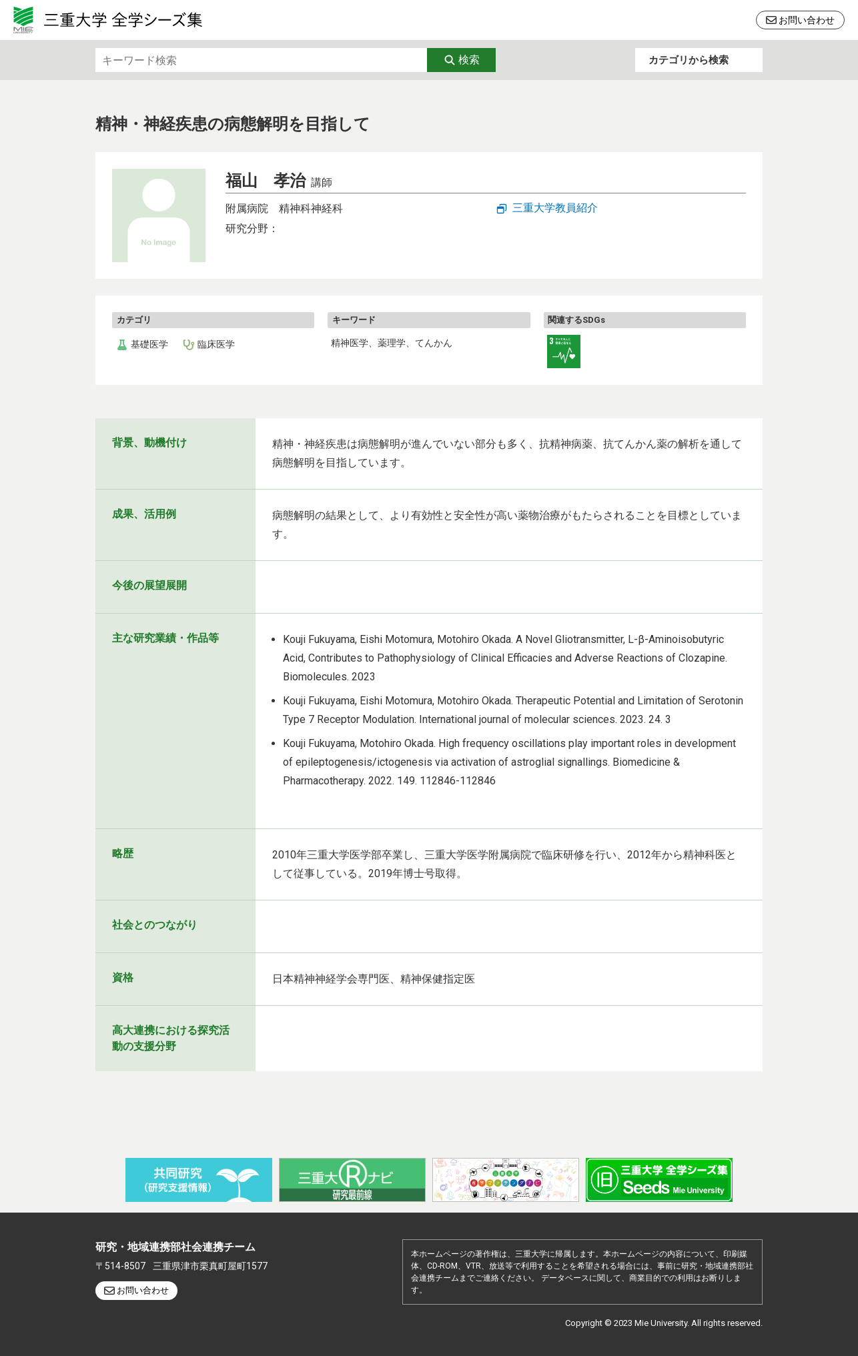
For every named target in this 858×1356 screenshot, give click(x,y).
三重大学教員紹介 (555, 207)
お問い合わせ (807, 20)
